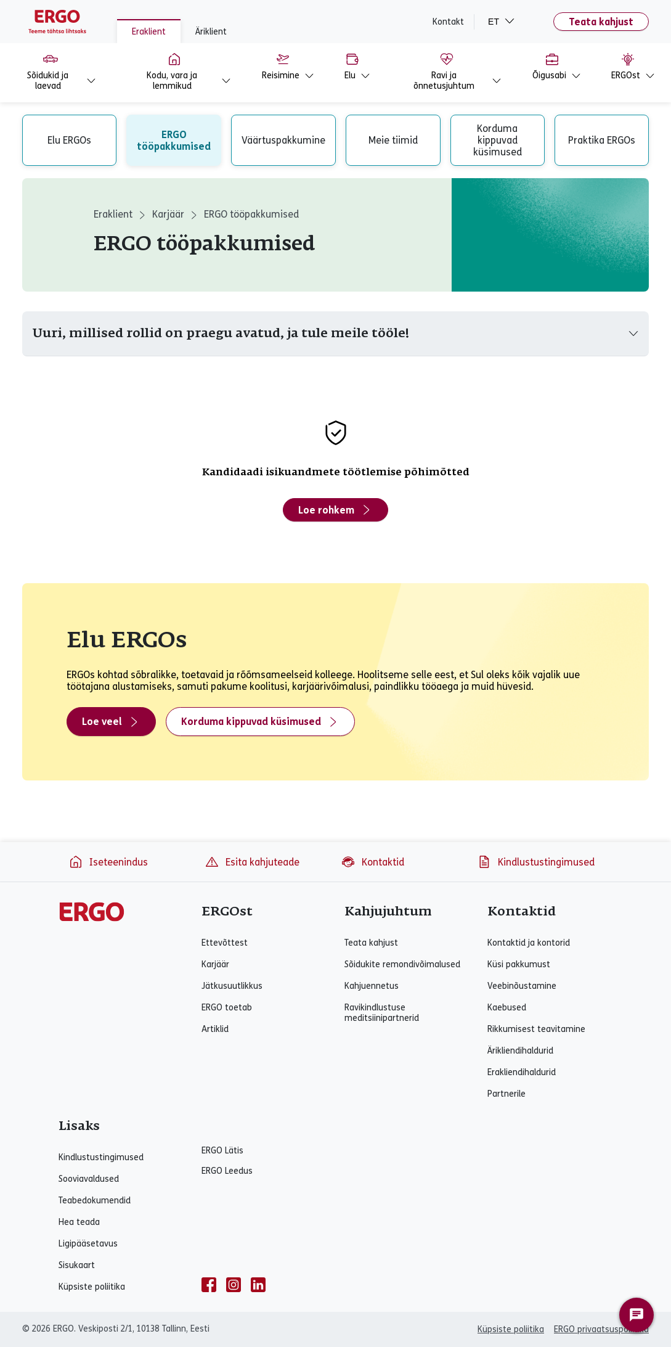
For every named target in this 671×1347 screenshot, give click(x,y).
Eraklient (149, 32)
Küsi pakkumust (518, 964)
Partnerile (506, 1094)
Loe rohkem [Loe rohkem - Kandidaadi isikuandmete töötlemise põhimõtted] (335, 510)
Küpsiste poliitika (92, 1287)
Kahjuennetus (371, 986)
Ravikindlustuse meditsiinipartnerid (381, 1012)
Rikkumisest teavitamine (536, 1029)
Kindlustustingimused (536, 861)
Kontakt (448, 22)
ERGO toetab (226, 1007)
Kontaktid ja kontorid (528, 943)
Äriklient (211, 32)
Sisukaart (77, 1265)
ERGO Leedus (227, 1171)
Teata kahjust (601, 22)
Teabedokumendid (95, 1200)
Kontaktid (372, 861)
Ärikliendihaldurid (520, 1051)
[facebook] (208, 1284)
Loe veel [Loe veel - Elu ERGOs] (111, 722)
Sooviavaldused (89, 1179)
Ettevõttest (224, 943)
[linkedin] (258, 1284)
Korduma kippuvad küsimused (260, 722)
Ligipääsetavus (88, 1244)
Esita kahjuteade (252, 861)
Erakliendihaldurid (521, 1072)
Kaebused (506, 1007)
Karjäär (168, 214)
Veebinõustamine (521, 986)
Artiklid (215, 1029)
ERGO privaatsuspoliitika (601, 1329)
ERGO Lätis (222, 1150)
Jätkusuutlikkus (231, 986)
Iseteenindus (108, 861)
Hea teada (79, 1222)
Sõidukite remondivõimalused (402, 964)
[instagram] (233, 1284)
